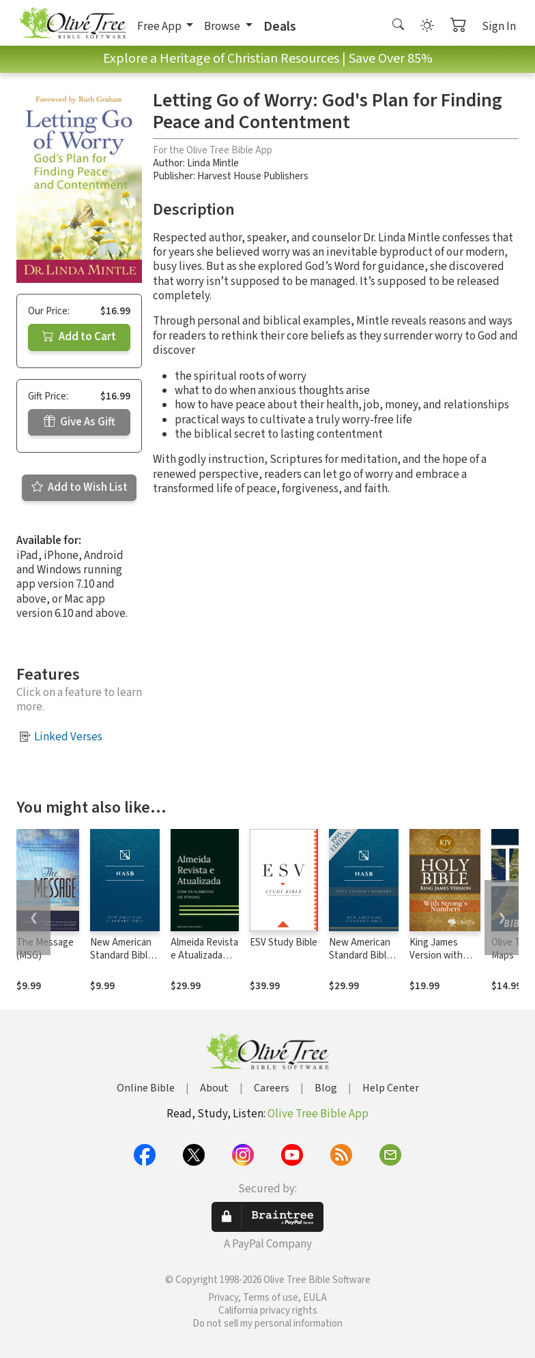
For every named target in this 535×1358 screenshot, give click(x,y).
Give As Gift (79, 422)
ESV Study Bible (283, 942)
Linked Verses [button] (68, 737)
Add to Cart (79, 337)
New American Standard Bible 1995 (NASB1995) (121, 962)
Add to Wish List (79, 487)
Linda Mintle (213, 163)
